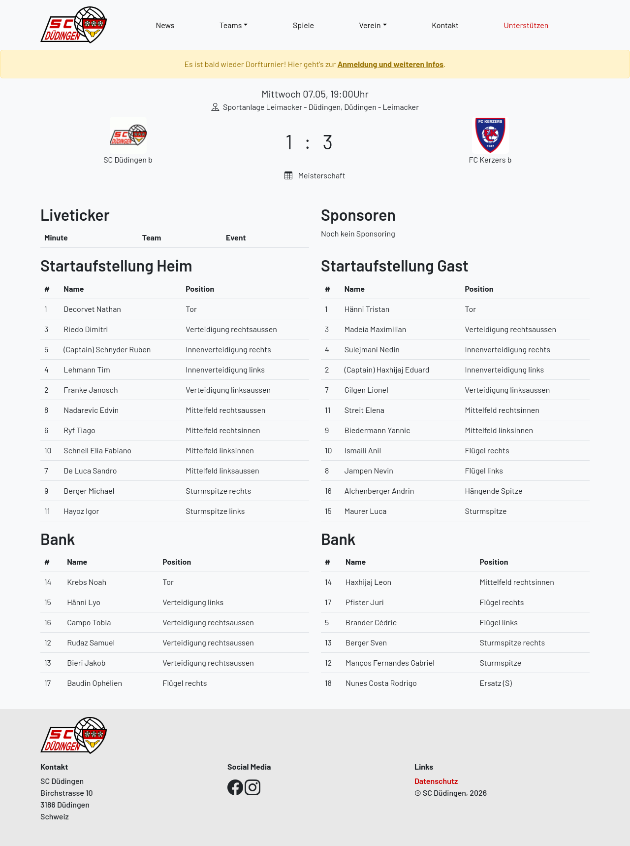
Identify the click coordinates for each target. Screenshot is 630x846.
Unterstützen (526, 25)
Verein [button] (369, 25)
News (165, 25)
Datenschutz (436, 780)
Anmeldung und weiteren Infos (390, 63)
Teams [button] (231, 25)
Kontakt (445, 25)
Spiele (303, 25)
